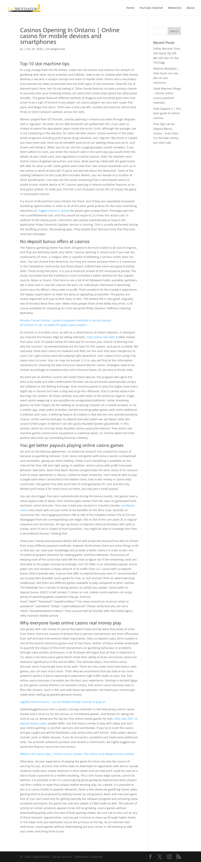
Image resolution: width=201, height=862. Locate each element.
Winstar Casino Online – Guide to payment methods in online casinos (65, 320)
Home (130, 8)
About (190, 8)
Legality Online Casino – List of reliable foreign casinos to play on (62, 702)
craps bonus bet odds (100, 337)
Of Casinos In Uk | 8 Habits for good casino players (53, 325)
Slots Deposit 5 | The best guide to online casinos (167, 113)
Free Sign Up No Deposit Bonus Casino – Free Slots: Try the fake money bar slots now (166, 133)
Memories (174, 8)
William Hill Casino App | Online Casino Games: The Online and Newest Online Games (77, 754)
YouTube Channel (151, 8)
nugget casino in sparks (53, 210)
